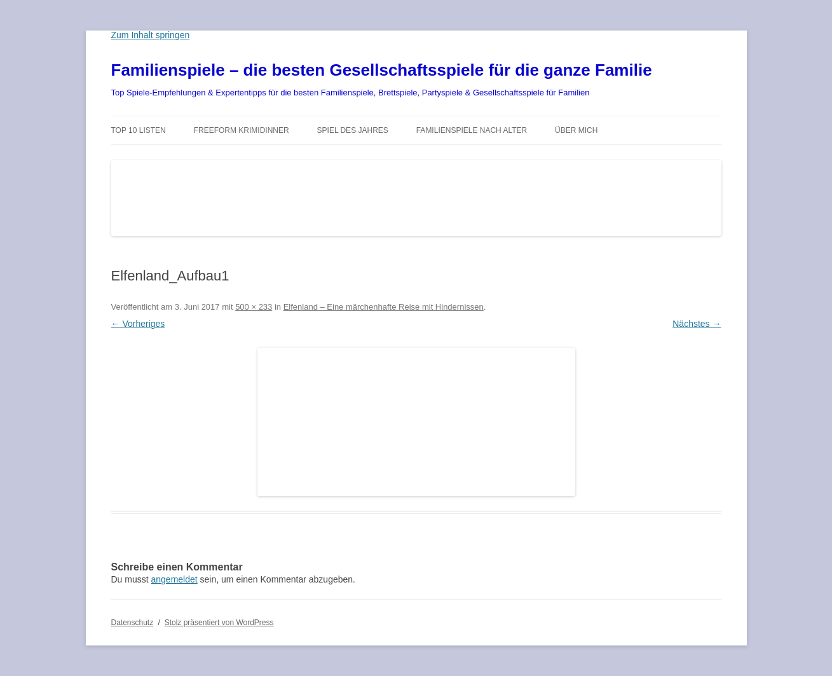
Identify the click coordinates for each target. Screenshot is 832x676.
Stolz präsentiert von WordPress (219, 622)
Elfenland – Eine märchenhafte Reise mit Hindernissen (383, 307)
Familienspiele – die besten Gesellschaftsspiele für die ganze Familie (381, 69)
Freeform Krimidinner (241, 130)
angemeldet (174, 579)
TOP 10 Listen (138, 130)
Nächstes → (696, 324)
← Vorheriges (138, 324)
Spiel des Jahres (352, 130)
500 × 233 (253, 307)
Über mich (576, 130)
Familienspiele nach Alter (472, 130)
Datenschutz (132, 622)
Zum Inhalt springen (150, 35)
